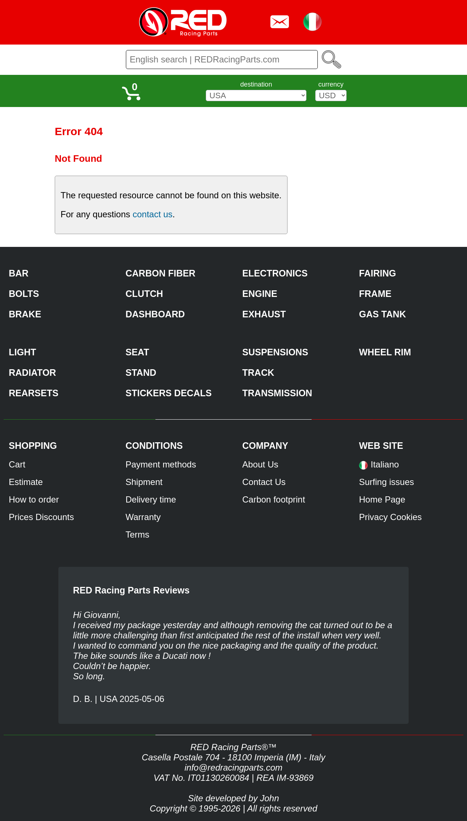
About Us (260, 464)
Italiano (385, 464)
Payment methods (161, 464)
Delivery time (151, 499)
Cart (17, 464)
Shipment (144, 482)
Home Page (382, 499)
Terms (137, 534)
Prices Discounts (41, 517)
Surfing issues (386, 482)
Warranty (143, 517)
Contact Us (264, 482)
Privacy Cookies (390, 517)
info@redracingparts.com (233, 767)
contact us (152, 214)
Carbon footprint (273, 499)
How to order (34, 499)
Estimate (26, 482)
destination (256, 84)
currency (330, 84)
